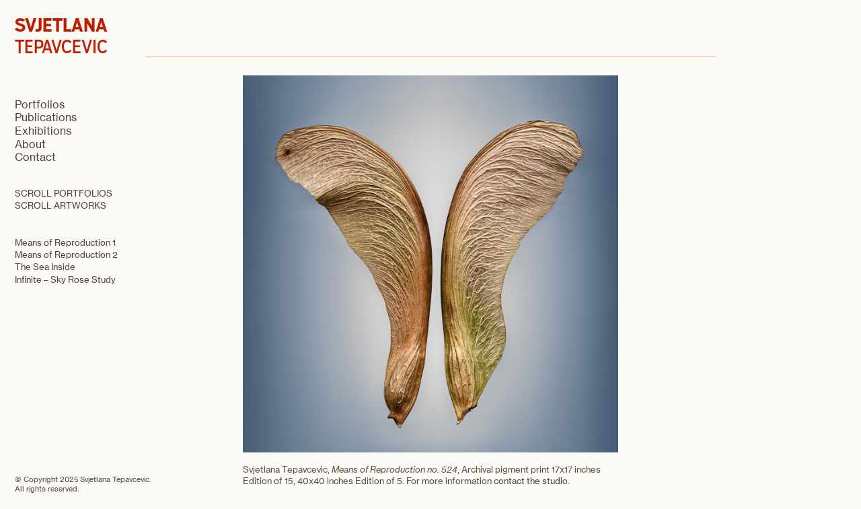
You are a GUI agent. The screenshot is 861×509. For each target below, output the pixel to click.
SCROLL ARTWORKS (60, 205)
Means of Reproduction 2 (66, 254)
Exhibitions (43, 130)
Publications (46, 117)
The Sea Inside (45, 266)
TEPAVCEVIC (61, 36)
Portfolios (40, 104)
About (30, 144)
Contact (35, 157)
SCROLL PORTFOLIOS (63, 193)
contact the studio (531, 480)
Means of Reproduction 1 (65, 242)
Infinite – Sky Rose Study (65, 279)
